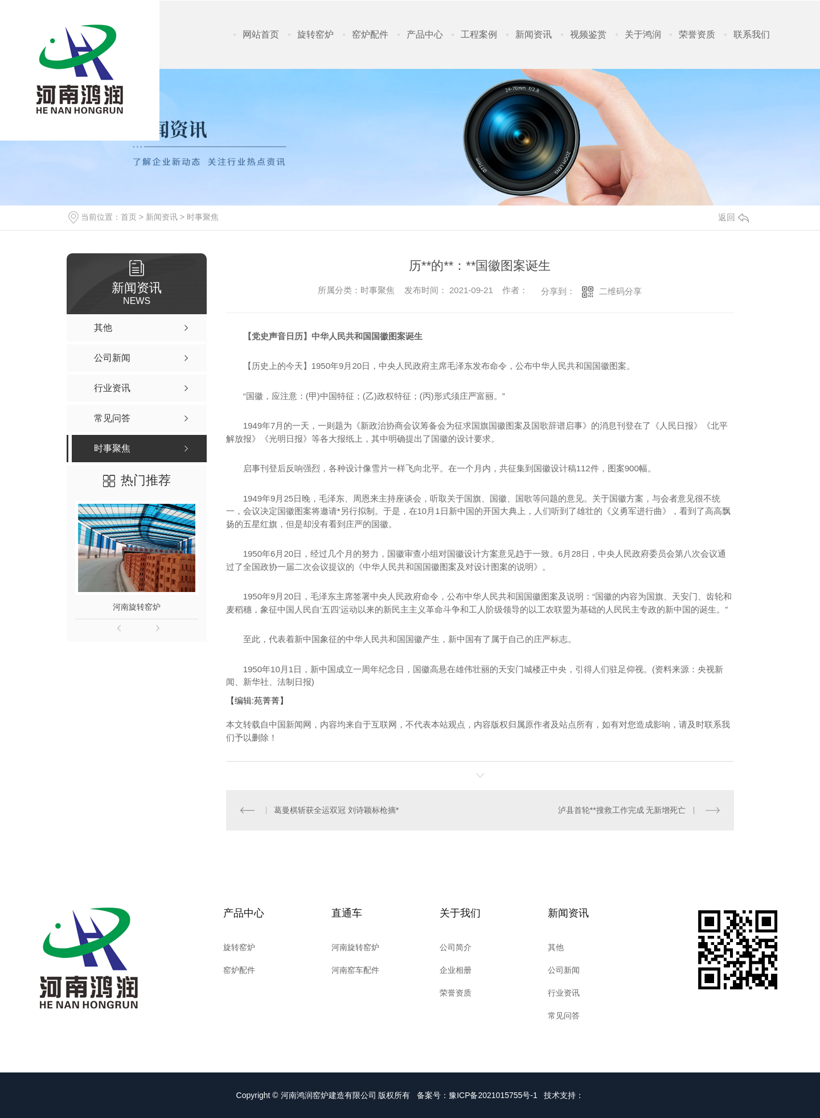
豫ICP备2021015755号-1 (493, 1095)
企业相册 (456, 970)
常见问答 (564, 1015)
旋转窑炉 (315, 34)
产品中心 (425, 34)
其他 (556, 947)
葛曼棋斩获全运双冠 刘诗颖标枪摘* (336, 810)
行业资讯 (564, 992)
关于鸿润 (643, 34)
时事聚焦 (203, 216)
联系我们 (751, 34)
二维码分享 (620, 291)
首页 (129, 216)
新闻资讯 (533, 34)
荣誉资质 (697, 34)
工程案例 (479, 34)
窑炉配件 (370, 34)
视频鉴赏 (588, 34)
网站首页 (261, 34)
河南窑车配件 (355, 970)
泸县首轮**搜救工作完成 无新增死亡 (622, 810)
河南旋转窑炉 (137, 606)
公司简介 (456, 947)
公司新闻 (564, 970)
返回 (733, 217)
